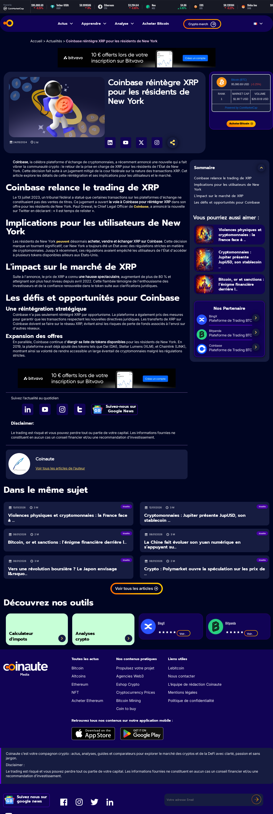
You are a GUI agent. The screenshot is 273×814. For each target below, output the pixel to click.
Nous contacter (181, 676)
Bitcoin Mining (128, 701)
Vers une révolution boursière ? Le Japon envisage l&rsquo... (62, 572)
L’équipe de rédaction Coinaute (195, 685)
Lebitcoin (176, 668)
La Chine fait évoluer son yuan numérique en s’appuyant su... (192, 545)
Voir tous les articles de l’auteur (60, 469)
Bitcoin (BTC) (239, 79)
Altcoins (79, 676)
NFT (75, 693)
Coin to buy (126, 709)
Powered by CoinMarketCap (241, 107)
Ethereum (80, 685)
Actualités (54, 41)
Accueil (36, 41)
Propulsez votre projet (135, 668)
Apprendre (94, 23)
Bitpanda (230, 623)
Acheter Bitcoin (155, 23)
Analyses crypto (87, 635)
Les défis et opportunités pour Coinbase (227, 202)
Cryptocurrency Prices (135, 693)
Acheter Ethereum (87, 701)
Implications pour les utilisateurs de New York (226, 187)
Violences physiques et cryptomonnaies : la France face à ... (241, 234)
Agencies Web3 (130, 676)
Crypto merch (202, 24)
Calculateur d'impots (24, 635)
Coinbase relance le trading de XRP (223, 178)
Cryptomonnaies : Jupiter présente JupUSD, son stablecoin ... (237, 259)
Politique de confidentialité (191, 701)
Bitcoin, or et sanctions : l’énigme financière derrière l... (241, 284)
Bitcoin (77, 668)
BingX (161, 623)
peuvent (62, 242)
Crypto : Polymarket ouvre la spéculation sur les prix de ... (204, 572)
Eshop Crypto (127, 685)
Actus (66, 23)
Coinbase (141, 206)
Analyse (124, 23)
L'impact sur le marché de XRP (218, 196)
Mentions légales (182, 693)
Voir (184, 634)
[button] (261, 167)
